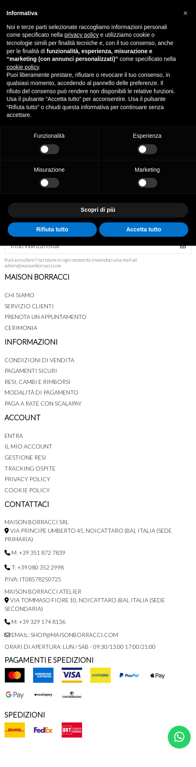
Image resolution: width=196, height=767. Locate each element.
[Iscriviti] (183, 245)
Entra (13, 435)
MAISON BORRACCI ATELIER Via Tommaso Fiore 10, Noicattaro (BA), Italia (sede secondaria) (84, 600)
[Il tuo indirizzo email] (90, 245)
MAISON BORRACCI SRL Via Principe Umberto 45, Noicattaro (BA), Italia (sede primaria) (88, 530)
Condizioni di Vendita (39, 360)
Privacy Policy (27, 478)
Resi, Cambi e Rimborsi (37, 381)
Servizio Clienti (29, 306)
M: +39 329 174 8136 (34, 621)
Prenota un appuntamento (45, 316)
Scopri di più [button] (98, 209)
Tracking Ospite (30, 468)
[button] (185, 13)
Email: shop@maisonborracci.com (61, 634)
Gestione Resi (25, 457)
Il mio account (28, 446)
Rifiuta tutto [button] (52, 229)
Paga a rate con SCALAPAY (43, 403)
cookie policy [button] (23, 67)
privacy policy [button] (82, 34)
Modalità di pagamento (41, 392)
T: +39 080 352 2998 (34, 567)
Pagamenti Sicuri (30, 370)
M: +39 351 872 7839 (34, 552)
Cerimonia (20, 327)
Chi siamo (19, 295)
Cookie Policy (27, 490)
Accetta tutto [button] (143, 229)
